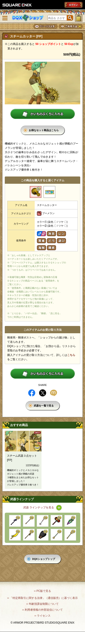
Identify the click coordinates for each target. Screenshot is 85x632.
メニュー (5, 18)
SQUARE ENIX (17, 5)
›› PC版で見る (42, 591)
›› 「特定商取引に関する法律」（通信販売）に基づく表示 (42, 598)
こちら (71, 355)
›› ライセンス (42, 615)
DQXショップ (28, 18)
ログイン (73, 5)
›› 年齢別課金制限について (42, 603)
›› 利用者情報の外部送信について (42, 609)
